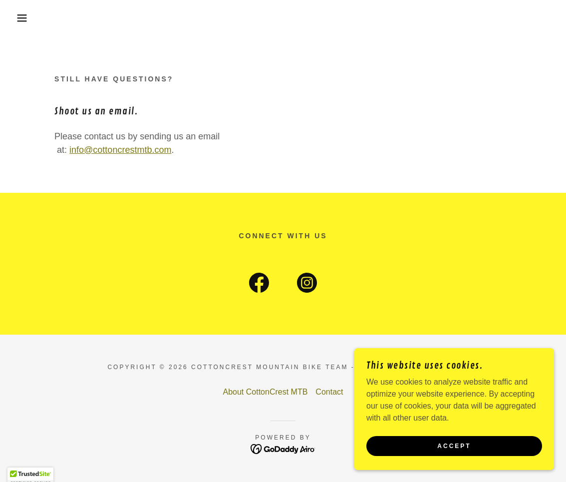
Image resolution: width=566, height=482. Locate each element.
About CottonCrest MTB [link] (265, 392)
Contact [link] (329, 392)
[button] (28, 18)
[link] (259, 285)
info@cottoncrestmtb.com (120, 150)
